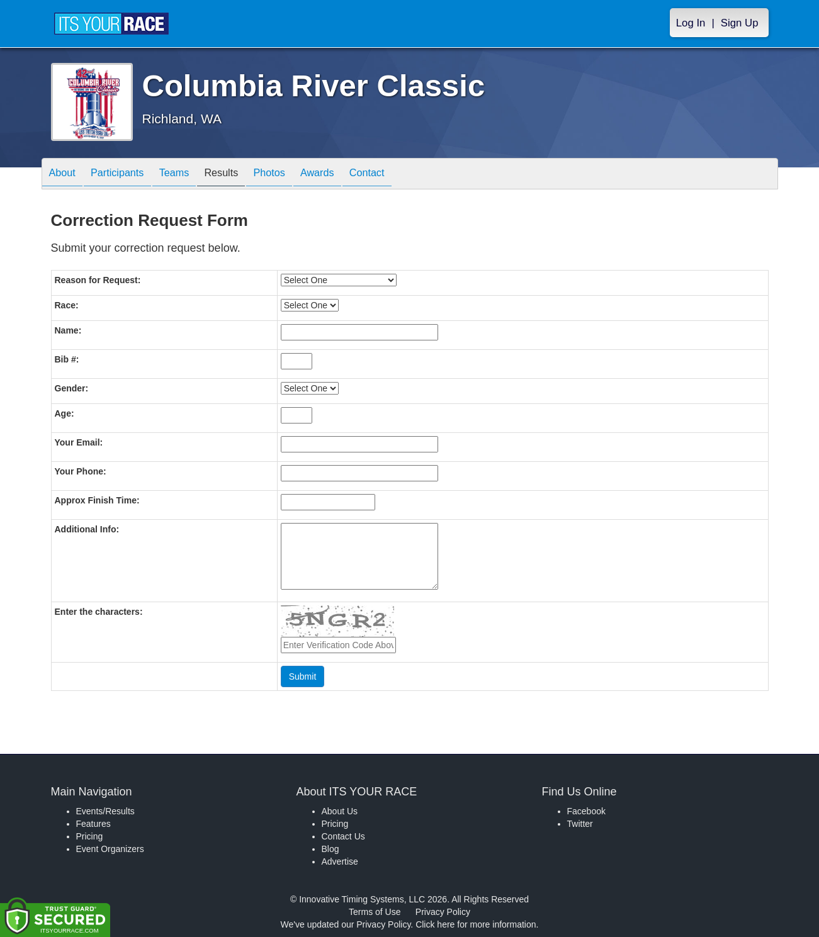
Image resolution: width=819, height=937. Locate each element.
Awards (352, 175)
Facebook (586, 811)
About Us (340, 811)
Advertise (340, 861)
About (65, 175)
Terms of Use (374, 912)
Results (243, 175)
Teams (189, 175)
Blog (330, 849)
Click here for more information (475, 924)
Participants (126, 175)
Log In (691, 23)
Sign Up (740, 23)
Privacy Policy (442, 912)
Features (93, 824)
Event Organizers (110, 849)
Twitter (580, 824)
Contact (407, 175)
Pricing (89, 836)
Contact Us (343, 836)
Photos (297, 175)
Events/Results (105, 811)
